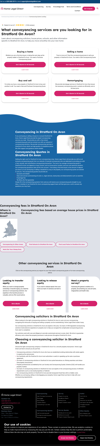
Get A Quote (88, 9)
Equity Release (40, 400)
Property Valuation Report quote (66, 417)
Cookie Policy (82, 432)
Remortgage (40, 398)
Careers (82, 398)
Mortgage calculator (85, 404)
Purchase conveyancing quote (44, 415)
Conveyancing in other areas (13, 244)
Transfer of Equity (41, 402)
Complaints (82, 406)
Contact (77, 11)
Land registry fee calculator (86, 402)
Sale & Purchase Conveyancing (44, 396)
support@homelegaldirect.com (31, 1)
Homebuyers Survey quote (65, 413)
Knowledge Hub (59, 7)
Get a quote (16, 303)
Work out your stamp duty (12, 249)
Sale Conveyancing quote (43, 413)
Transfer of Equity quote (86, 415)
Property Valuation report (65, 402)
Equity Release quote (85, 413)
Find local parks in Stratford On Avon (72, 244)
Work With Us (83, 396)
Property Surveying (63, 396)
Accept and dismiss (67, 438)
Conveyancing (39, 7)
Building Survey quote (64, 415)
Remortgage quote (41, 417)
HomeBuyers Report (63, 398)
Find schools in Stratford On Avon (41, 244)
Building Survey (62, 400)
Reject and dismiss (86, 438)
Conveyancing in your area (43, 404)
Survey (49, 7)
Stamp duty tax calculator (86, 400)
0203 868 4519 (11, 1)
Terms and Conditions (74, 7)
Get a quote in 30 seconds (25, 64)
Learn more (25, 70)
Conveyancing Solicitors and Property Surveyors (14, 16)
